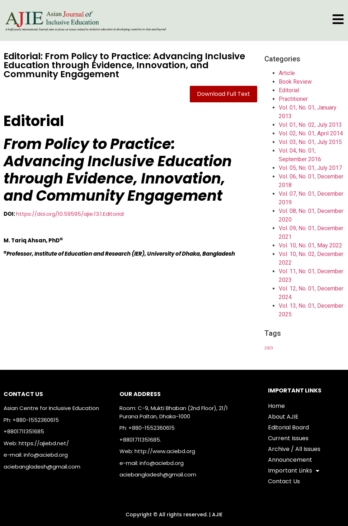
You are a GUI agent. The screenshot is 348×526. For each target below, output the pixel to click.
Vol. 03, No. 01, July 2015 (310, 142)
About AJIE (283, 417)
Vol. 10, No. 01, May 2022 (310, 245)
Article (287, 73)
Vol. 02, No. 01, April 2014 (311, 133)
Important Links (293, 470)
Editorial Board (288, 427)
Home (276, 406)
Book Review (295, 81)
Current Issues (288, 438)
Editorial (289, 90)
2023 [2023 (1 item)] (268, 348)
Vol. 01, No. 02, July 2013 (310, 124)
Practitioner (293, 99)
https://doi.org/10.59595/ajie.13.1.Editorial (70, 214)
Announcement (290, 460)
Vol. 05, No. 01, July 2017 (310, 167)
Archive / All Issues (294, 449)
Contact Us (284, 481)
